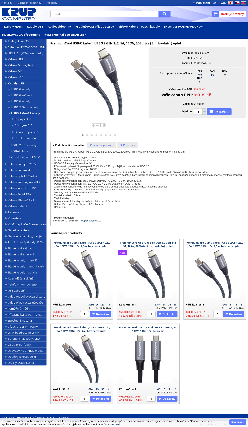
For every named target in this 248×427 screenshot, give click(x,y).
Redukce (13, 212)
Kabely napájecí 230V (22, 164)
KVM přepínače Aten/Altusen (65, 34)
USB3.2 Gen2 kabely (25, 113)
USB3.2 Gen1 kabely (24, 107)
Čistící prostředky (19, 344)
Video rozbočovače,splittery (26, 296)
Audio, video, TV (59, 26)
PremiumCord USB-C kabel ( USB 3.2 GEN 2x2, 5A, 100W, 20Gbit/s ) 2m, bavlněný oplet (81, 329)
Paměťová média (19, 308)
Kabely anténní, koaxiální (24, 182)
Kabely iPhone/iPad (21, 200)
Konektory (15, 218)
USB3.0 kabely (20, 101)
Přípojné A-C (23, 119)
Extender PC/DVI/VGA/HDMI (184, 26)
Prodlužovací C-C (26, 138)
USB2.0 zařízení (21, 95)
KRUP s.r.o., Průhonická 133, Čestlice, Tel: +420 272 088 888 (35, 417)
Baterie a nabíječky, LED (24, 338)
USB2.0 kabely (20, 89)
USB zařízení (16, 290)
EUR (215, 2)
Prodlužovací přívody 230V (94, 26)
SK (243, 3)
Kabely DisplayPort (20, 65)
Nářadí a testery (19, 230)
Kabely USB (35, 26)
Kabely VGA (15, 77)
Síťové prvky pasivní (21, 254)
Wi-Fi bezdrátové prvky (23, 332)
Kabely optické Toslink (22, 176)
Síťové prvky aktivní (20, 248)
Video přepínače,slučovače (25, 302)
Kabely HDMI (13, 26)
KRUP (24, 14)
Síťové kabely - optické (23, 272)
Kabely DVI (15, 71)
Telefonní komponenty (23, 284)
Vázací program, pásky (23, 326)
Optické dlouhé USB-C (25, 157)
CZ (236, 3)
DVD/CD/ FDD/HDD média (25, 350)
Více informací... (113, 424)
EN (230, 3)
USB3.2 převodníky (23, 145)
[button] (82, 135)
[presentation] (68, 145)
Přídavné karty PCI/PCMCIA (26, 314)
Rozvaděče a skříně (20, 278)
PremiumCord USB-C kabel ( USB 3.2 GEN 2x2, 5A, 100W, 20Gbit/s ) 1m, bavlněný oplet (148, 244)
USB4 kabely (19, 151)
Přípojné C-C (24, 125)
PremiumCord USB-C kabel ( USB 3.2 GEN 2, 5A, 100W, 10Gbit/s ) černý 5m (148, 329)
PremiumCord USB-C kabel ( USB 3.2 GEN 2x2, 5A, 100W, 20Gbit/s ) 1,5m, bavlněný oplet (214, 244)
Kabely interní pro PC (22, 188)
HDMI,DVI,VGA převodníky (21, 34)
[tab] (68, 145)
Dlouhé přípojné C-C (28, 132)
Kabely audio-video (20, 170)
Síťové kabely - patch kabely (139, 26)
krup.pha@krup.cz (91, 220)
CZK (223, 2)
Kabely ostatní (17, 206)
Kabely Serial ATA (19, 194)
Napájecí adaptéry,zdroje (25, 236)
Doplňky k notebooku (22, 356)
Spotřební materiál (20, 320)
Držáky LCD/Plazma (21, 363)
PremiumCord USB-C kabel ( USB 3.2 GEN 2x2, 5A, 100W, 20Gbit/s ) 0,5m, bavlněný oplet (81, 244)
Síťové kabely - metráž (22, 260)
